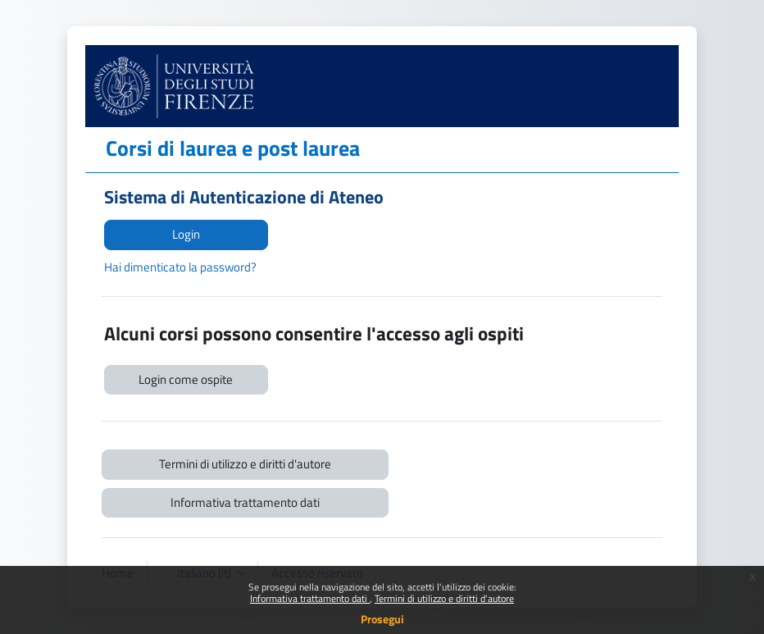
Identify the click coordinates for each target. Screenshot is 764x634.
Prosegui (382, 618)
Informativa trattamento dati (310, 598)
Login (186, 234)
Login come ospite (186, 379)
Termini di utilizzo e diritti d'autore (444, 598)
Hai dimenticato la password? (180, 267)
